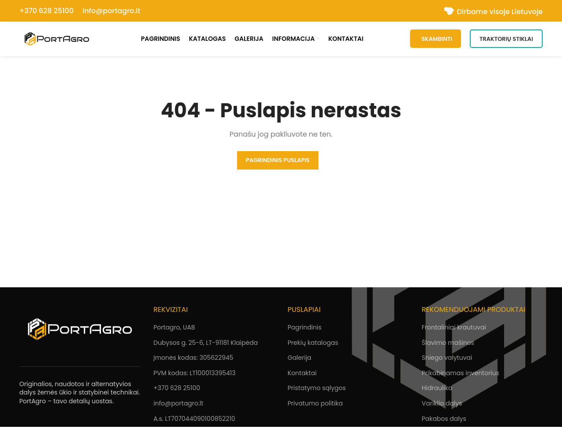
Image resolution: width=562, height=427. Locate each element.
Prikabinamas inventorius (461, 373)
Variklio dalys (442, 404)
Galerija (299, 359)
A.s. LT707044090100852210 (194, 419)
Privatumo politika (315, 404)
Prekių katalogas (313, 343)
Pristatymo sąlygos (317, 389)
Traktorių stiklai (506, 39)
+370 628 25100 (46, 11)
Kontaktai (302, 373)
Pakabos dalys (444, 419)
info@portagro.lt (111, 11)
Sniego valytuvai (447, 359)
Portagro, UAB (174, 328)
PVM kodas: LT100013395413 (195, 373)
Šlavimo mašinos (448, 343)
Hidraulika (437, 389)
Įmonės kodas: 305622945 (194, 359)
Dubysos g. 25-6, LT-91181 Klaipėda (206, 343)
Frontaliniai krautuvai (454, 328)
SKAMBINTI (435, 39)
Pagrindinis (304, 328)
